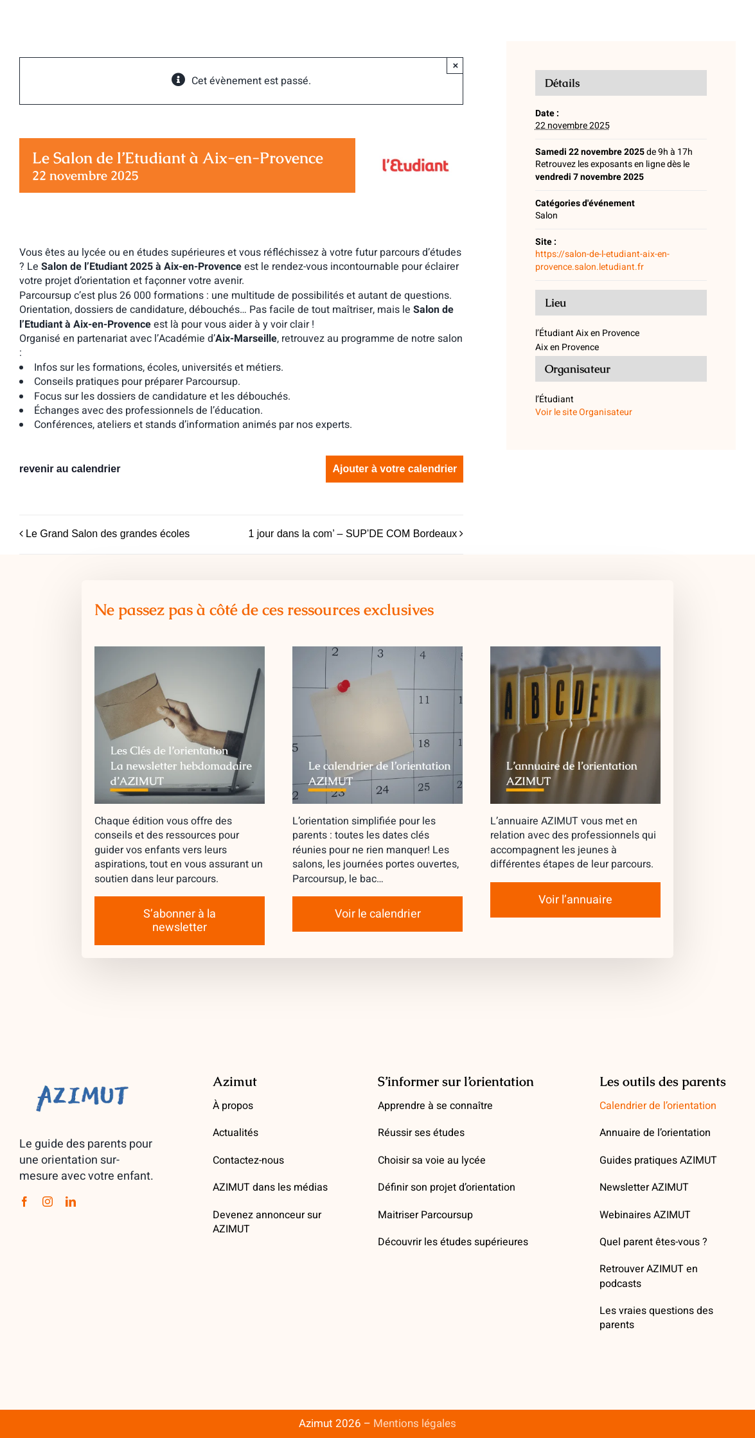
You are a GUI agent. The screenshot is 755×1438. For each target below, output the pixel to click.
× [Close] (455, 65)
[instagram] (47, 1201)
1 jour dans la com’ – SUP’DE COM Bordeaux (352, 533)
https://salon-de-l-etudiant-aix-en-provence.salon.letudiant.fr (602, 260)
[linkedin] (71, 1201)
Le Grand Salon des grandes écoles (108, 533)
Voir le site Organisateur (583, 412)
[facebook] (24, 1201)
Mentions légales (414, 1424)
